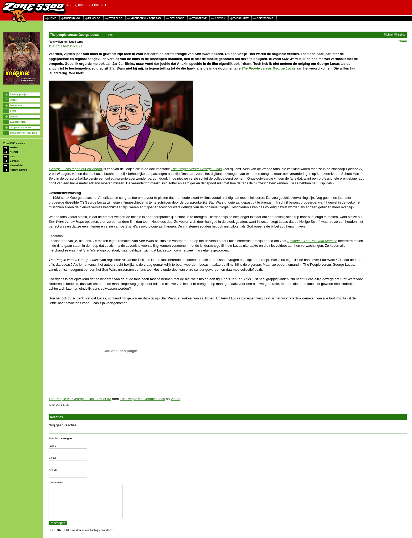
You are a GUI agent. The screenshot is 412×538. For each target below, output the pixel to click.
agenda (220, 18)
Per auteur (16, 105)
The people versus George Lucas (75, 35)
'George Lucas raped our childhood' (75, 169)
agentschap (265, 18)
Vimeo (175, 399)
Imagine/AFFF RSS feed (23, 133)
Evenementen (18, 122)
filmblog (94, 18)
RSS (12, 156)
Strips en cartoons (20, 127)
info (110, 34)
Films (13, 111)
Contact (14, 161)
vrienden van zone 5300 (146, 18)
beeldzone (176, 18)
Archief (14, 99)
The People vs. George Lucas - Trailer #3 (80, 399)
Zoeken (14, 147)
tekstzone (199, 18)
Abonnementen (18, 170)
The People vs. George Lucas (142, 399)
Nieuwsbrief (16, 165)
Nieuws (14, 116)
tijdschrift (241, 18)
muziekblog (72, 18)
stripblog (116, 18)
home (52, 18)
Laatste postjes (19, 94)
